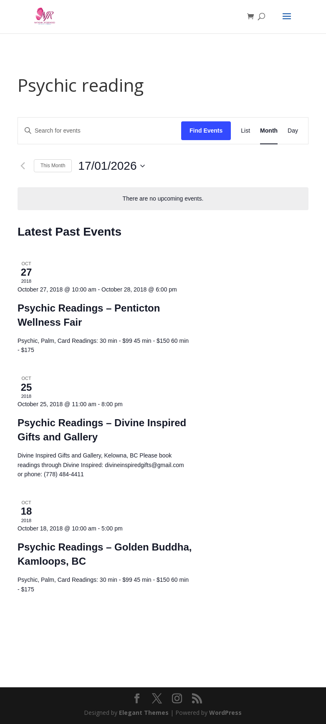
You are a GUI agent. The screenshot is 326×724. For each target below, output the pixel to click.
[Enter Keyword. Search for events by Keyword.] (99, 131)
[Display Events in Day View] (293, 131)
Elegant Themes (144, 712)
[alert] (163, 198)
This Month (52, 165)
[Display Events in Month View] (269, 131)
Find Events (206, 130)
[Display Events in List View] (245, 131)
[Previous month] (23, 166)
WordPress (225, 712)
